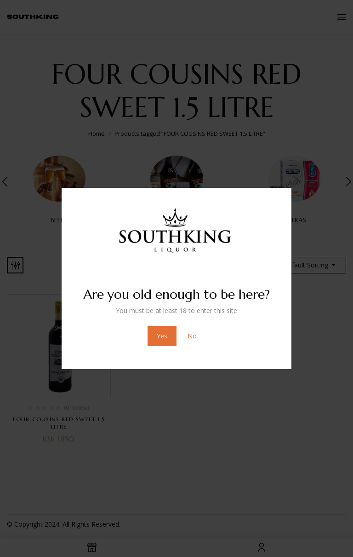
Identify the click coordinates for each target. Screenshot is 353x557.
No (192, 335)
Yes (162, 335)
